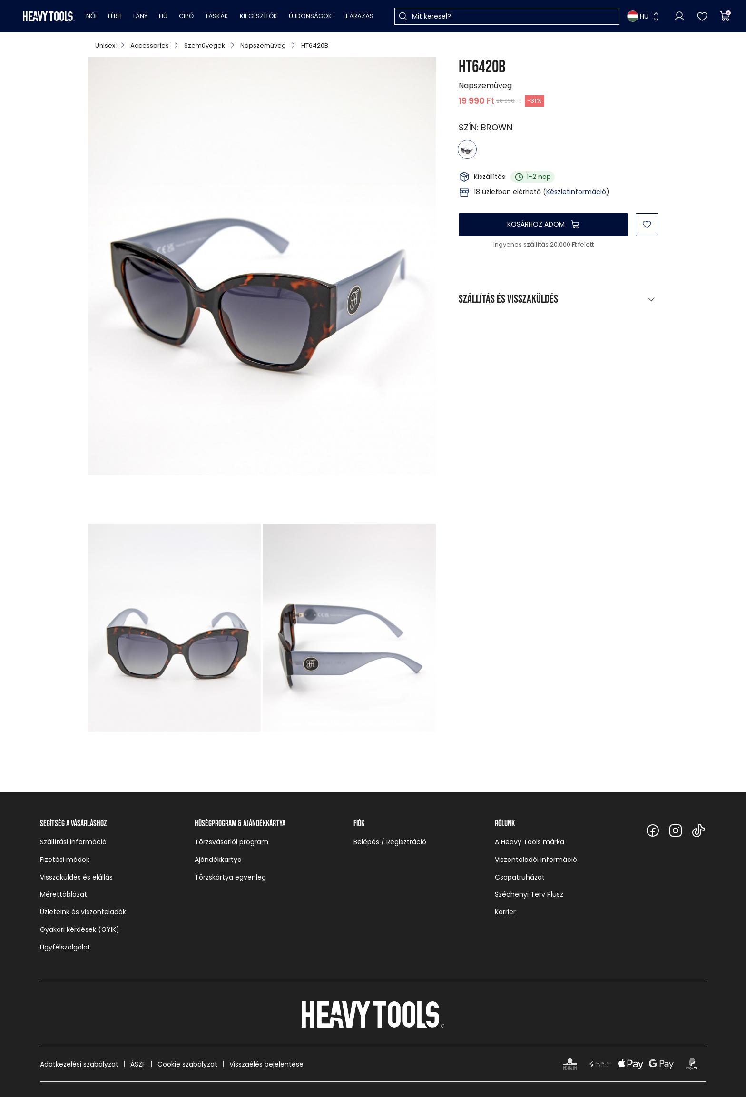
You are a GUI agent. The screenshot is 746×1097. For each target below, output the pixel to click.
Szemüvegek (204, 45)
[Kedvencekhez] (647, 224)
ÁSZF (138, 1064)
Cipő (186, 15)
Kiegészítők (258, 15)
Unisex (105, 45)
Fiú (163, 15)
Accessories (149, 45)
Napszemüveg (263, 45)
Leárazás (358, 15)
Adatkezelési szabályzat (79, 1064)
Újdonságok (310, 15)
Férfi (115, 15)
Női (91, 15)
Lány (140, 15)
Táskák (216, 15)
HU (637, 16)
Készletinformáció (576, 192)
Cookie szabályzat (187, 1064)
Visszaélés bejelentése (266, 1064)
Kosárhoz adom (536, 224)
